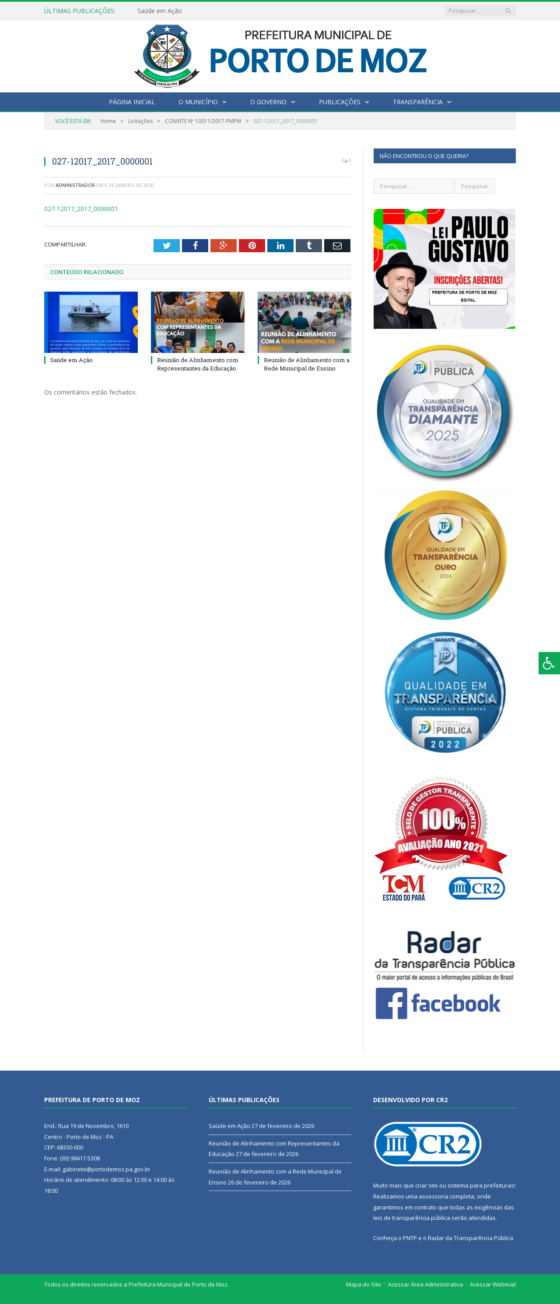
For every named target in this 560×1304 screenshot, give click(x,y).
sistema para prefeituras (481, 1185)
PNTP (410, 1238)
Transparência (418, 102)
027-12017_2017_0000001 (81, 208)
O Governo (268, 102)
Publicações (339, 102)
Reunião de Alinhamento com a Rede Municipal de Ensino (307, 364)
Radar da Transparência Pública (470, 1238)
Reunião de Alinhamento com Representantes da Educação (197, 364)
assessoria (433, 1196)
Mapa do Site (363, 1284)
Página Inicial (132, 102)
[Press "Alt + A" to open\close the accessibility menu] (549, 663)
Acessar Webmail (493, 1284)
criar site (426, 1185)
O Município (198, 102)
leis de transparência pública (411, 1218)
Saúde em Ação (159, 11)
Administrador (75, 185)
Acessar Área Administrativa (425, 1284)
